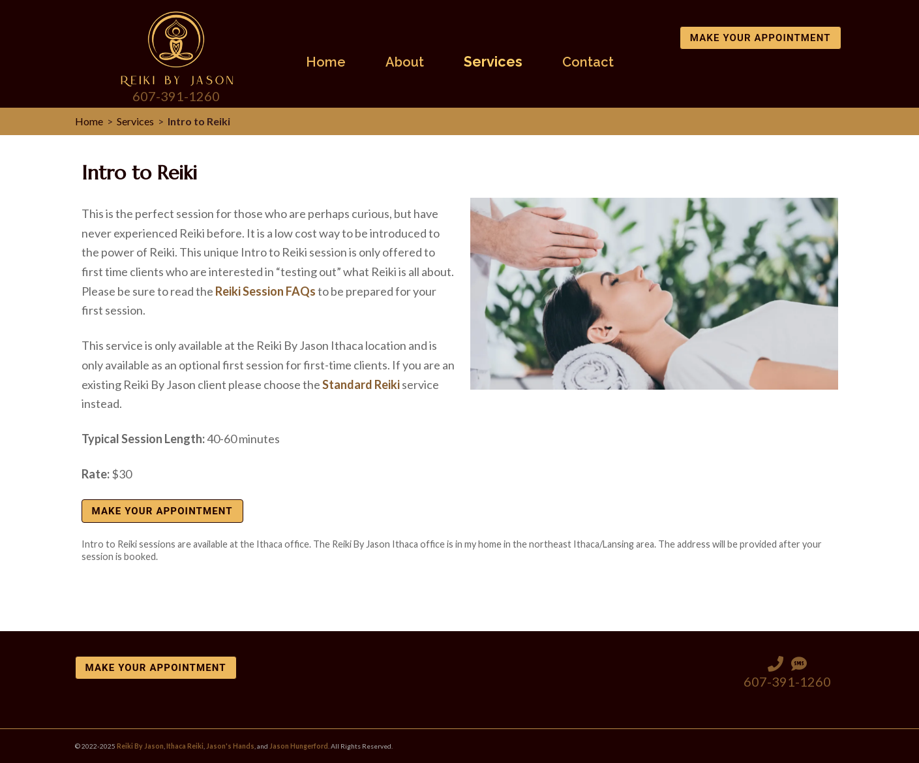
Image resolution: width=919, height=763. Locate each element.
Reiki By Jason (140, 746)
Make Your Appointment (760, 38)
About (404, 62)
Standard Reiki (361, 384)
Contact (588, 62)
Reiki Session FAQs (265, 291)
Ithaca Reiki (184, 746)
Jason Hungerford (298, 746)
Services (493, 62)
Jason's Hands (230, 746)
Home (326, 62)
